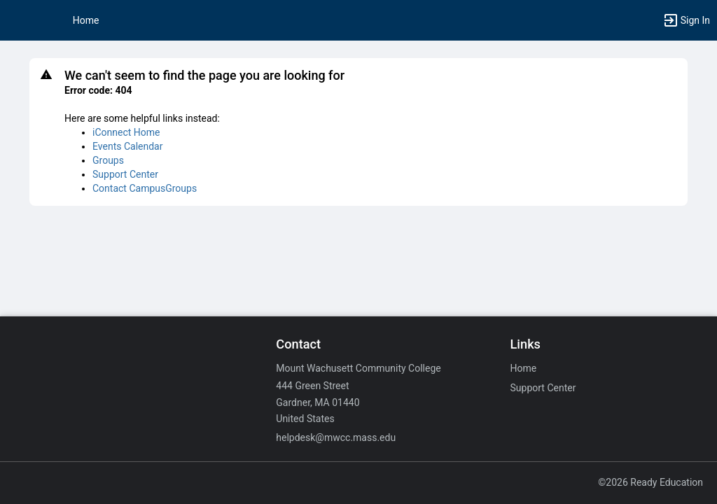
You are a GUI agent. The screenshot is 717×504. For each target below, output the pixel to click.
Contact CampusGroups (144, 188)
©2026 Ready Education (650, 482)
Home (523, 368)
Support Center (125, 174)
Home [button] (86, 20)
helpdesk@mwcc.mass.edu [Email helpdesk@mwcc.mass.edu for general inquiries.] (336, 437)
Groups (108, 160)
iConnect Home (126, 132)
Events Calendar (127, 146)
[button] (17, 20)
